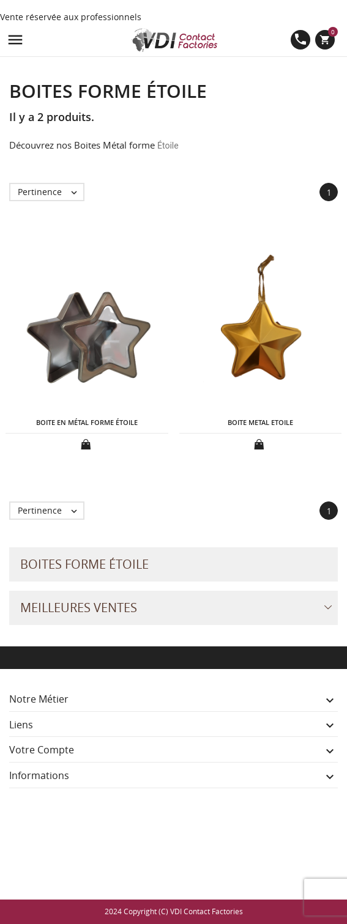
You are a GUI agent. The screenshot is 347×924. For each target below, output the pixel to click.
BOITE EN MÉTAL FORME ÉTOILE (87, 422)
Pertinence (50, 192)
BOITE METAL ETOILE (260, 422)
